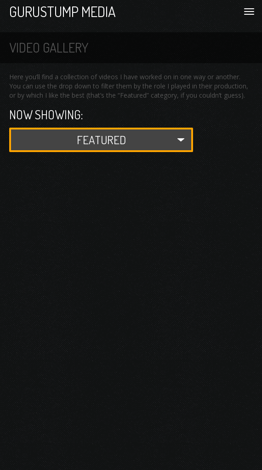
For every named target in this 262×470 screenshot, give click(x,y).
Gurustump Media (62, 11)
